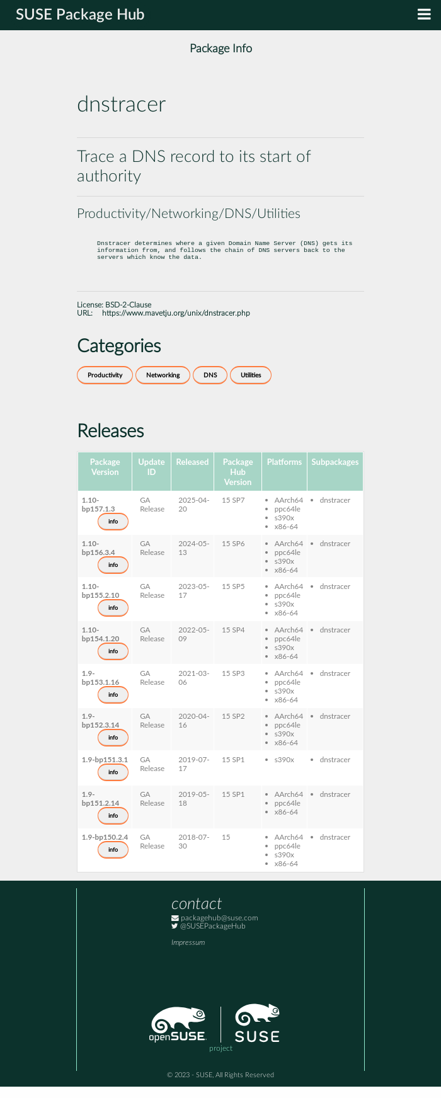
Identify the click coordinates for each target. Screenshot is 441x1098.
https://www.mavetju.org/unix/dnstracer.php (176, 324)
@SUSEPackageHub (208, 937)
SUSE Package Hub (80, 15)
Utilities (251, 387)
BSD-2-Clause (128, 316)
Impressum (188, 954)
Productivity (105, 387)
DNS (210, 387)
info (113, 533)
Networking (163, 387)
